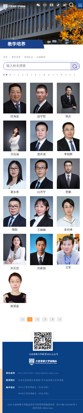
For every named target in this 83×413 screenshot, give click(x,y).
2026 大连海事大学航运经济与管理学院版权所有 (31, 404)
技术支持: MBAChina (43, 408)
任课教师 (40, 57)
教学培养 (16, 57)
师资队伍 (28, 57)
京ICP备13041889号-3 (66, 404)
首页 (5, 57)
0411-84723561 (25, 373)
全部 (5, 74)
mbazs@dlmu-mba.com (46, 373)
